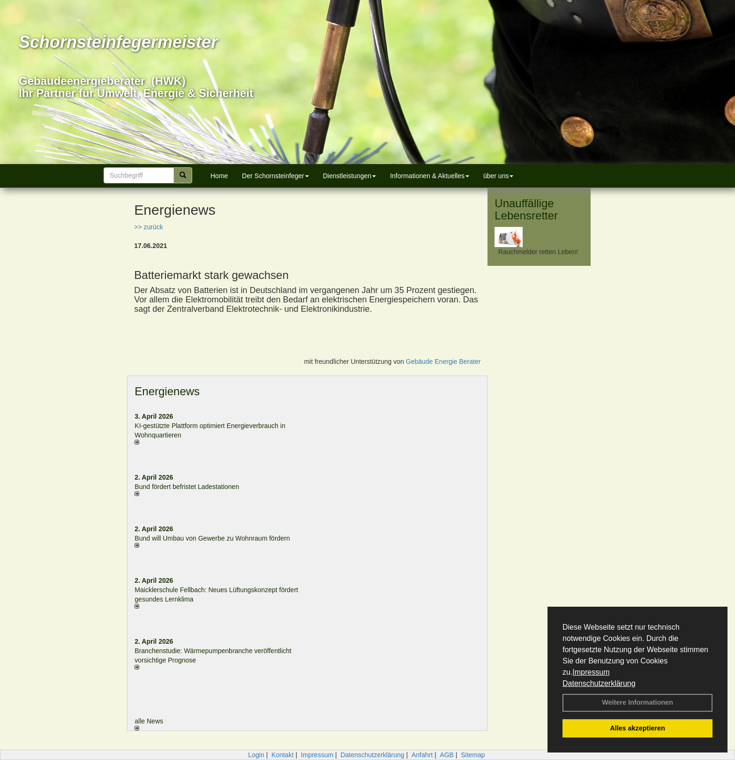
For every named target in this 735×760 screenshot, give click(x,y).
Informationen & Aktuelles (429, 176)
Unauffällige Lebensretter (526, 209)
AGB (447, 755)
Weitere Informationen (637, 702)
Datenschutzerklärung (599, 683)
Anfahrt (422, 755)
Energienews (167, 391)
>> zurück (148, 227)
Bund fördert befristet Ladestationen (187, 486)
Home (219, 176)
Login (256, 755)
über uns (498, 176)
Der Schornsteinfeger (275, 176)
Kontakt (282, 755)
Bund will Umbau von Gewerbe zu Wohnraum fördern (212, 538)
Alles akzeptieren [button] (637, 728)
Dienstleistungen (349, 176)
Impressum (590, 672)
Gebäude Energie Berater (443, 361)
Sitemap (473, 755)
